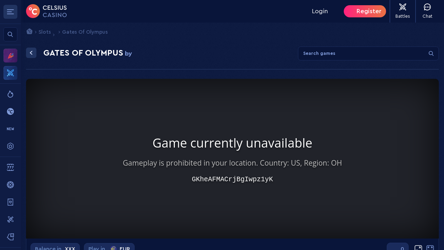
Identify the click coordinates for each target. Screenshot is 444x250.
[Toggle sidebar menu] (10, 12)
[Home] (46, 11)
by (128, 53)
